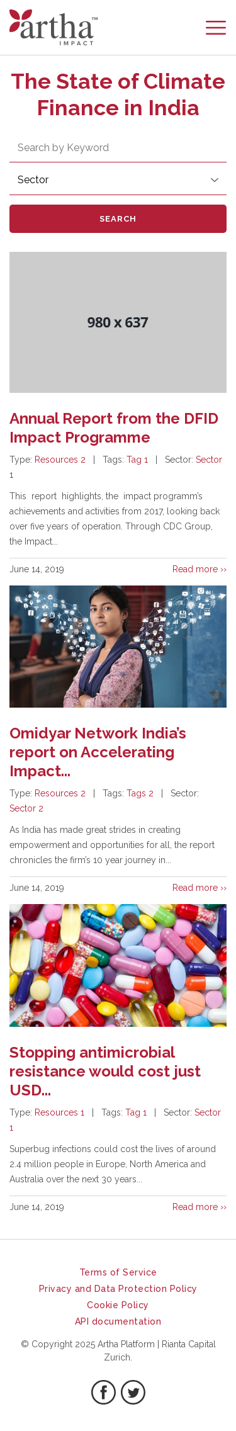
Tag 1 (137, 460)
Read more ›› (199, 569)
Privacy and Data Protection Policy (118, 1289)
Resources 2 (60, 460)
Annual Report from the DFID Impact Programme (113, 427)
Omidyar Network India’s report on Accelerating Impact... (97, 752)
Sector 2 (26, 808)
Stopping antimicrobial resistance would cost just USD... (105, 1071)
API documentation (118, 1321)
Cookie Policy (118, 1305)
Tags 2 (140, 793)
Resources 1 (59, 1112)
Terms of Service (118, 1272)
